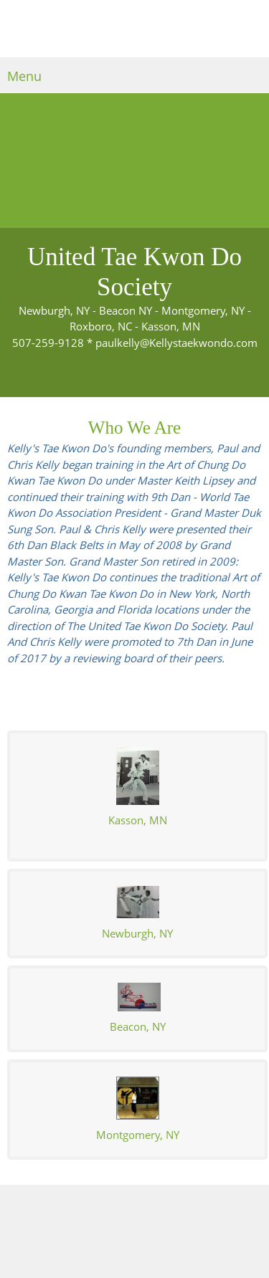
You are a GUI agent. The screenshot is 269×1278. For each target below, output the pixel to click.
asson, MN (137, 820)
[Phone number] (99, 1206)
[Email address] (120, 1206)
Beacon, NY (138, 1026)
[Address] (142, 1206)
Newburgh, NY (137, 933)
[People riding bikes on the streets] (134, 160)
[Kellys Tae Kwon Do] (135, 32)
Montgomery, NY (137, 1134)
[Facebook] (163, 1206)
